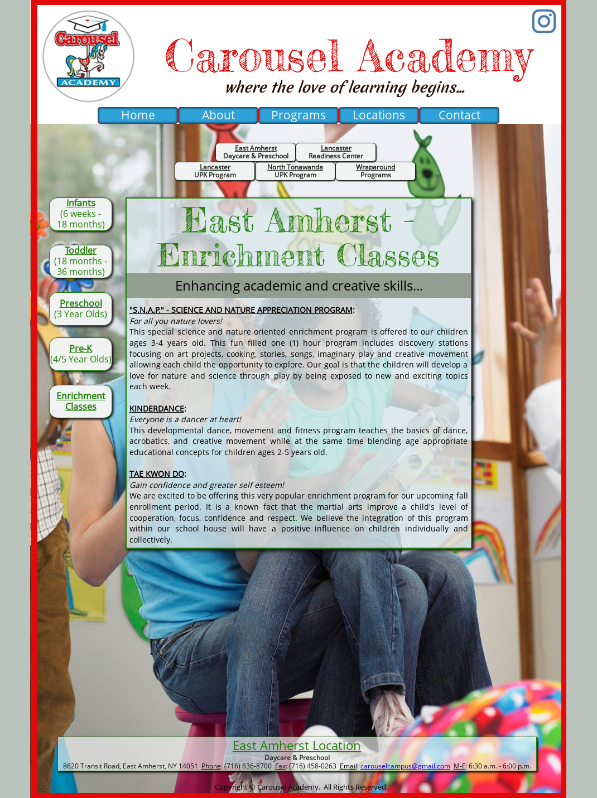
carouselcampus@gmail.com (405, 766)
